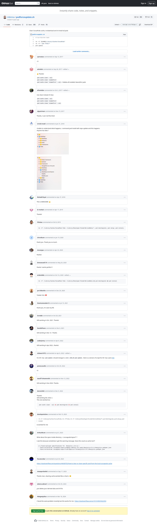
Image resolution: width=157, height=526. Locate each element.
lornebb (39, 316)
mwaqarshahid (42, 471)
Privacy (57, 520)
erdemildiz (40, 275)
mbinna (10, 17)
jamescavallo (41, 366)
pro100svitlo (41, 291)
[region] (78, 42)
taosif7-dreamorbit (43, 378)
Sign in (143, 3)
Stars (31, 25)
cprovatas (40, 57)
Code (7, 25)
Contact (87, 520)
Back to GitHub (53, 3)
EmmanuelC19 (42, 263)
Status (68, 520)
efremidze (40, 90)
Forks (43, 25)
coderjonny (41, 341)
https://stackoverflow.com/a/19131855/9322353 (90, 501)
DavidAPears (41, 328)
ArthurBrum (41, 433)
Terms (52, 520)
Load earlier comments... (81, 51)
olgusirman (41, 111)
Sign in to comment (93, 511)
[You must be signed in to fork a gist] (149, 17)
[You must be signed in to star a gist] (138, 17)
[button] (140, 24)
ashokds (40, 69)
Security (63, 520)
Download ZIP (148, 24)
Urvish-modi (41, 124)
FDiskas (39, 222)
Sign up (151, 3)
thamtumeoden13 (43, 303)
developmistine (42, 414)
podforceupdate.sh (25, 17)
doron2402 (40, 391)
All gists (44, 3)
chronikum (41, 237)
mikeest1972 (41, 353)
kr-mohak (40, 210)
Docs (81, 520)
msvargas (40, 250)
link (113, 358)
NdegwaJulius (42, 496)
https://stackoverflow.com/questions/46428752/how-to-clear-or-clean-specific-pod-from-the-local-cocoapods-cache (74, 463)
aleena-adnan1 (42, 484)
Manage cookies (95, 520)
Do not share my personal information (112, 520)
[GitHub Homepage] (35, 520)
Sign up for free (38, 511)
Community (75, 520)
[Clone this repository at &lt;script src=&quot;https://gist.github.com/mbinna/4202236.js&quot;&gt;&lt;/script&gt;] (129, 24)
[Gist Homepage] (7, 3)
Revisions (18, 25)
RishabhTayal (41, 197)
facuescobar (41, 459)
